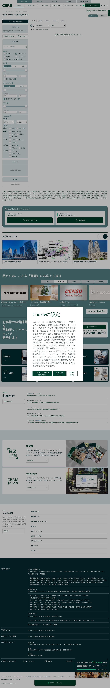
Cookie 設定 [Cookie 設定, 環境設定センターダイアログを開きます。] (72, 373)
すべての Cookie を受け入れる (42, 373)
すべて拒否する (59, 373)
